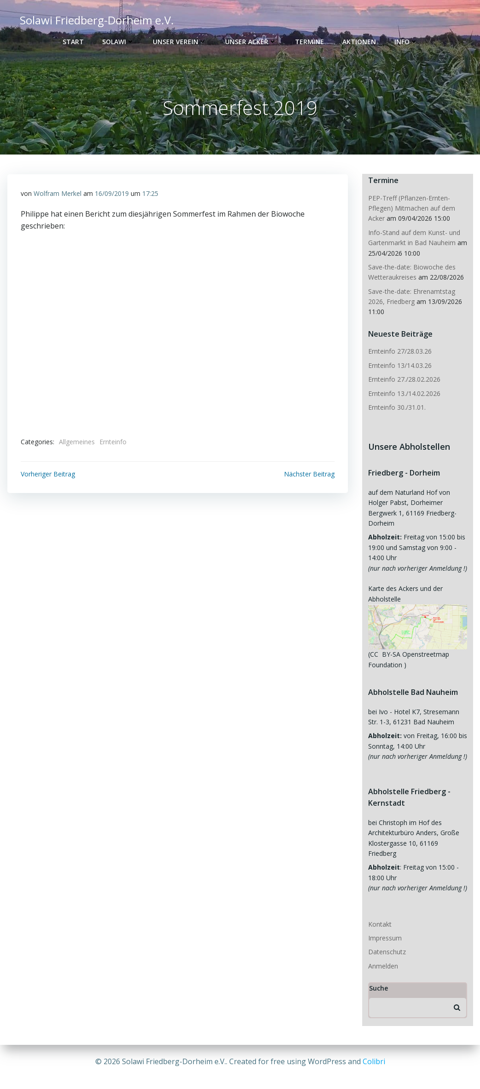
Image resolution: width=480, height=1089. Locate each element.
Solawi (118, 41)
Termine (309, 41)
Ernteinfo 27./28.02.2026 (403, 379)
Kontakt (379, 915)
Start (73, 41)
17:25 (150, 194)
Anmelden (382, 956)
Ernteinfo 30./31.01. (396, 407)
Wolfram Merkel (57, 194)
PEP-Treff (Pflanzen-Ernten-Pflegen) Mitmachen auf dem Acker (410, 209)
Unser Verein (180, 41)
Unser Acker (251, 41)
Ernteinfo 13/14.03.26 (399, 365)
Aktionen (359, 41)
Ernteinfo (113, 443)
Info (406, 41)
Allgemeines (77, 443)
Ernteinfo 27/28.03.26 (399, 351)
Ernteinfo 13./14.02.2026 (403, 394)
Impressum (384, 928)
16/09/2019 (112, 194)
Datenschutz (386, 943)
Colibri (374, 1061)
